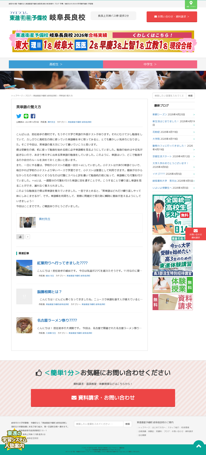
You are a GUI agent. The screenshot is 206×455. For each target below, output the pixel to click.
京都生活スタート (162, 156)
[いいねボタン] (20, 236)
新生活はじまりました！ (166, 121)
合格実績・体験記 (146, 431)
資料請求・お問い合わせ (103, 397)
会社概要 (142, 435)
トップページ (17, 95)
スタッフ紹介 (173, 427)
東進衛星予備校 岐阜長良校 (45, 95)
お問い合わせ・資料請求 (182, 431)
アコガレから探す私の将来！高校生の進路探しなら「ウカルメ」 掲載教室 (103, 448)
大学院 (156, 139)
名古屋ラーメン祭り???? (57, 320)
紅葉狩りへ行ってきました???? (62, 263)
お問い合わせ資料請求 (195, 234)
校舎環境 (185, 427)
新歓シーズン (160, 114)
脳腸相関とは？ (49, 291)
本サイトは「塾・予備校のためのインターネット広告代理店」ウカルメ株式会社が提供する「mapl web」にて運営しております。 (103, 452)
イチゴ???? (159, 174)
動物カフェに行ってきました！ (169, 145)
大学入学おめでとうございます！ (171, 163)
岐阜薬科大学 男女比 (165, 180)
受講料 (159, 431)
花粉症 (156, 132)
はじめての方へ (159, 427)
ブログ (28, 95)
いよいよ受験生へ (162, 188)
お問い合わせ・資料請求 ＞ (171, 16)
